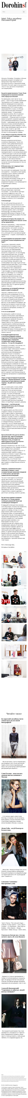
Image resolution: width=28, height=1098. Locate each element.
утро (10, 1081)
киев (17, 1077)
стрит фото (4, 1081)
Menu (4, 12)
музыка (22, 1078)
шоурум (17, 1081)
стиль (22, 1080)
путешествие (17, 1080)
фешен (12, 1081)
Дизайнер (10, 1076)
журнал (2, 1077)
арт (14, 1076)
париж (10, 1080)
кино (18, 1077)
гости (24, 1076)
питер (12, 1080)
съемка (7, 1081)
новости (8, 1080)
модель (13, 1078)
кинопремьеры (21, 1077)
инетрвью (5, 1077)
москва (20, 1078)
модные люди (16, 1078)
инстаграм (8, 1077)
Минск (13, 1076)
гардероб (21, 1076)
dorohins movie (6, 1076)
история (15, 1077)
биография (17, 1076)
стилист (20, 1080)
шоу (15, 1081)
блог (19, 1076)
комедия (6, 1078)
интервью (12, 1077)
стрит (23, 1080)
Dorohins (2, 1076)
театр (9, 1081)
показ (14, 1080)
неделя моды (3, 1080)
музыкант (24, 1078)
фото (14, 1081)
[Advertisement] (14, 37)
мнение (9, 1078)
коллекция (3, 1078)
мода (11, 1078)
